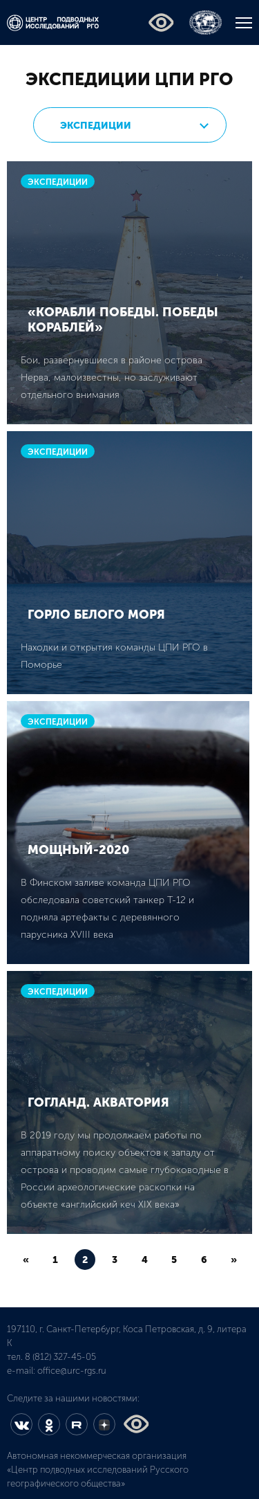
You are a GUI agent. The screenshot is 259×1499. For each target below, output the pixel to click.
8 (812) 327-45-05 (60, 1357)
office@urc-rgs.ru (71, 1370)
